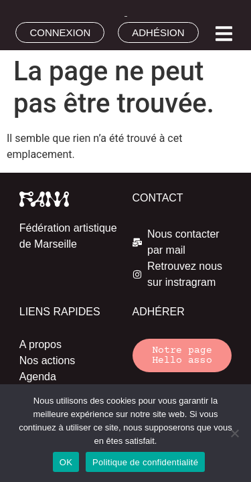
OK (66, 462)
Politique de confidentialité (145, 462)
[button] (224, 34)
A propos (40, 344)
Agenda (37, 376)
